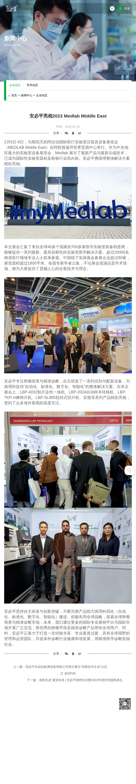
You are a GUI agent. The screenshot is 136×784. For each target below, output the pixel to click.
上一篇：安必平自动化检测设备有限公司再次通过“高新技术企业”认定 (60, 666)
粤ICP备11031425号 (103, 765)
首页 (15, 95)
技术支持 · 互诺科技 (16, 776)
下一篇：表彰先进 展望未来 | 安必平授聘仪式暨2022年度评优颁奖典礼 (74, 680)
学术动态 (32, 85)
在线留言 (102, 738)
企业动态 (15, 85)
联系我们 (102, 732)
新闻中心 (28, 95)
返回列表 (68, 673)
